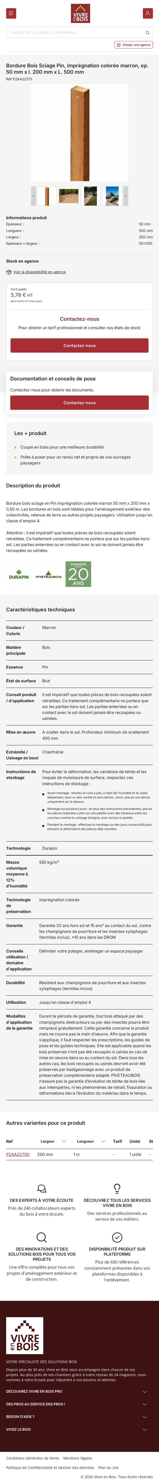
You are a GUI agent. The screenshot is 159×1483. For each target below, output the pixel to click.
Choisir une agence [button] (134, 44)
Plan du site (108, 1467)
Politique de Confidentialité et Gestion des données (50, 1467)
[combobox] (74, 32)
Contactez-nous (79, 345)
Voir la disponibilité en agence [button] (36, 272)
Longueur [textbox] (85, 1141)
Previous (33, 196)
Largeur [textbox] (48, 1141)
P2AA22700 (17, 1154)
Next (125, 196)
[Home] (80, 13)
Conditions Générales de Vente (32, 1458)
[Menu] (11, 13)
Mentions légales (77, 1458)
